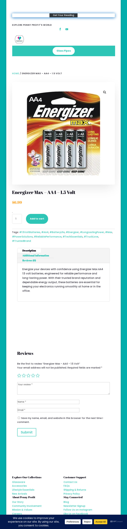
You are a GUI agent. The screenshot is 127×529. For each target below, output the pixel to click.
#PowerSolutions (22, 236)
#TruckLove (91, 236)
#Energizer (72, 232)
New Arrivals (19, 493)
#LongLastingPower (92, 232)
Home (15, 73)
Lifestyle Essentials (23, 489)
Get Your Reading (63, 15)
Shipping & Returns (75, 489)
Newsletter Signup (74, 506)
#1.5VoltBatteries (29, 232)
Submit (27, 432)
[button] (105, 92)
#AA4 (44, 232)
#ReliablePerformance (48, 236)
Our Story (17, 502)
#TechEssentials (73, 236)
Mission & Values (22, 509)
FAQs (67, 485)
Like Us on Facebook (76, 513)
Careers (17, 513)
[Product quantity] (17, 219)
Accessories (19, 485)
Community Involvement (27, 506)
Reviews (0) (29, 260)
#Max (108, 232)
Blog (66, 502)
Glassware (18, 482)
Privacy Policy (72, 493)
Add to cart (37, 218)
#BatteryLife (57, 232)
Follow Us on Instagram (78, 509)
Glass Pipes (64, 50)
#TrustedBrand (21, 241)
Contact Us (70, 482)
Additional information (35, 255)
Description (29, 250)
